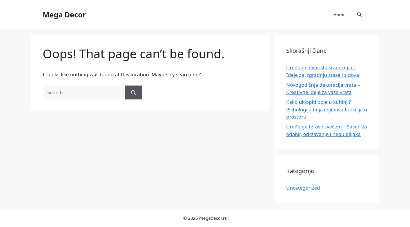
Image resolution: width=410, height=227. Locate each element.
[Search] (133, 92)
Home (339, 14)
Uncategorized (303, 187)
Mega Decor (64, 14)
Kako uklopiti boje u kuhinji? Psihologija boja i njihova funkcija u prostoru (326, 109)
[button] (359, 14)
